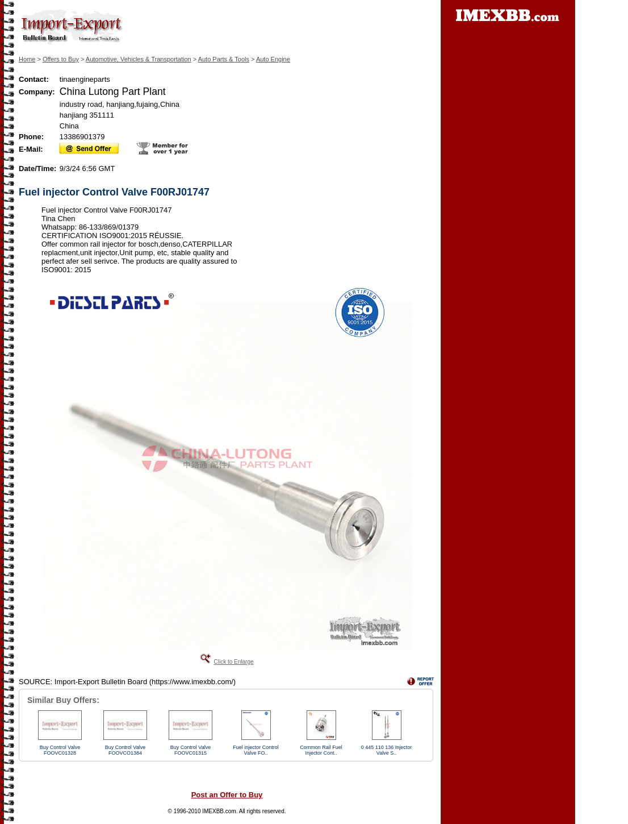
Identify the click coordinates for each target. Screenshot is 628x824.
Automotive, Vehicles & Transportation (138, 59)
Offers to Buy (61, 59)
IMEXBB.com (219, 811)
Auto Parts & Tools (223, 59)
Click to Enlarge (233, 662)
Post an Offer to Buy (227, 794)
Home (27, 59)
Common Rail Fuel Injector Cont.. (321, 750)
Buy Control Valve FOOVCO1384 (125, 750)
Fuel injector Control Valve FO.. (256, 750)
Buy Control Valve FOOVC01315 (190, 750)
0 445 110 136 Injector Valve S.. (386, 750)
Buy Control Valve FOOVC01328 (60, 750)
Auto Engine (273, 59)
